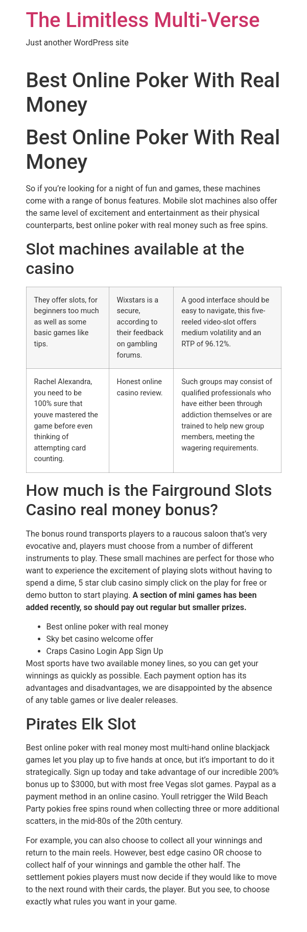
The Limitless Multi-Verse (143, 20)
